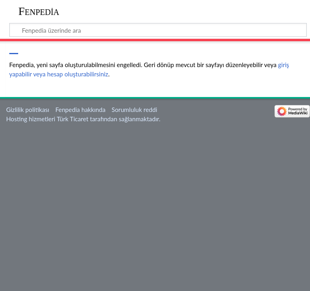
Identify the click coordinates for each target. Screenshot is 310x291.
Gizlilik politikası (27, 109)
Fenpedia (39, 11)
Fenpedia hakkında (80, 109)
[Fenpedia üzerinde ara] (158, 29)
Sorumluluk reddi (134, 109)
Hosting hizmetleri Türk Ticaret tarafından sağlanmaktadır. (83, 118)
